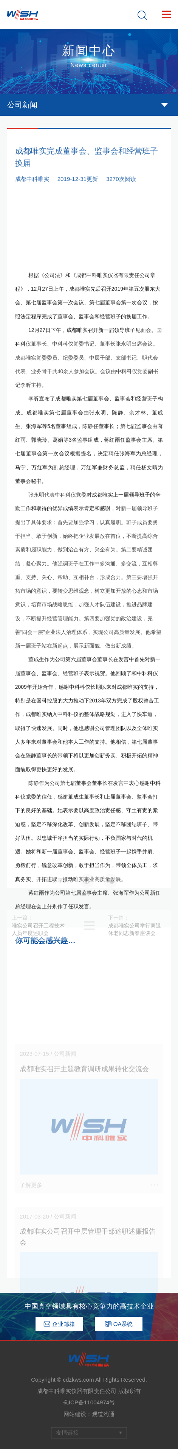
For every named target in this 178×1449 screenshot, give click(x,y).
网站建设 (74, 1414)
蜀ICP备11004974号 (89, 1402)
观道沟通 (103, 1414)
